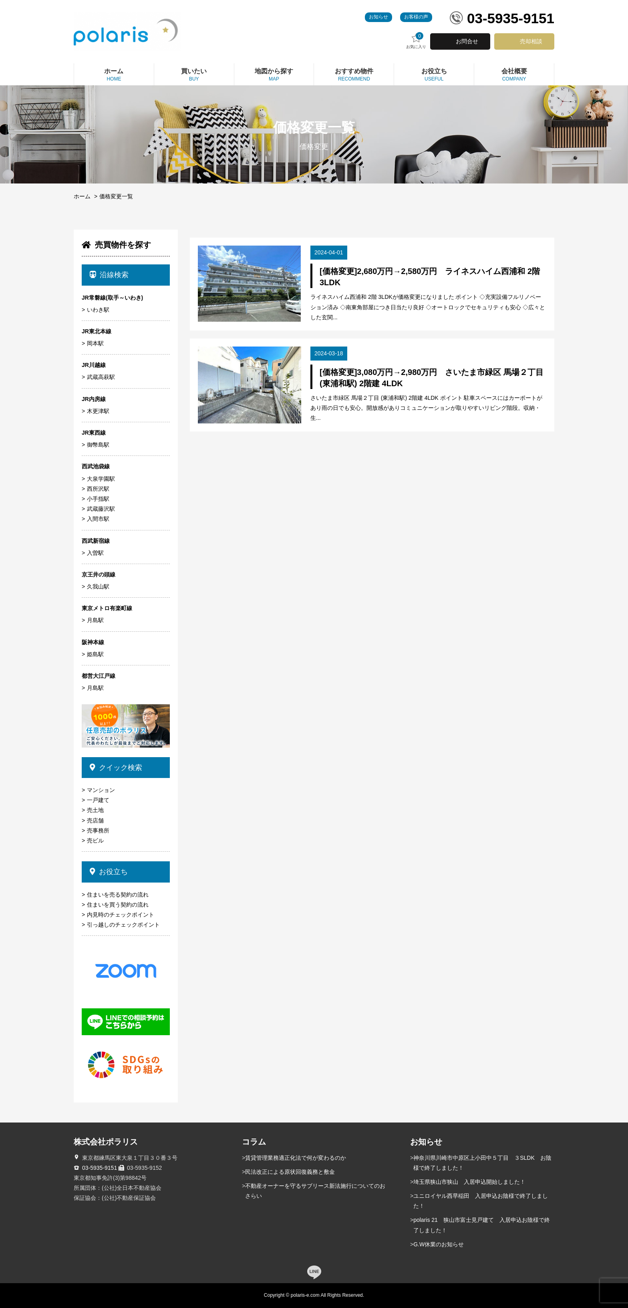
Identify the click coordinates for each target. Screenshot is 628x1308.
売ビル (95, 840)
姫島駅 (95, 654)
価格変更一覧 (116, 196)
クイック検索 (116, 768)
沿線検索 (109, 275)
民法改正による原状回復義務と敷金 (290, 1172)
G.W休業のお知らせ (438, 1244)
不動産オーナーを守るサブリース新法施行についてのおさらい (315, 1191)
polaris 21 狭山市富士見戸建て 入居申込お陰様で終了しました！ (481, 1225)
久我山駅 (98, 586)
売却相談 (531, 41)
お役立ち (109, 872)
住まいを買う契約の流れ (118, 904)
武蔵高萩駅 (101, 377)
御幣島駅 (98, 444)
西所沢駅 (98, 489)
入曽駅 (95, 553)
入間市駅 (98, 519)
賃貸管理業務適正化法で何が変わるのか (295, 1158)
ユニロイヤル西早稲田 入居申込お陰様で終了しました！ (480, 1201)
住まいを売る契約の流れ (118, 894)
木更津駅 (98, 411)
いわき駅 (98, 309)
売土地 (95, 810)
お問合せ (467, 41)
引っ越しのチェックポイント (123, 924)
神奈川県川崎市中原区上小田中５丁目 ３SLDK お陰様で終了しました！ (482, 1163)
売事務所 (98, 830)
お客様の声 (416, 17)
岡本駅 (95, 343)
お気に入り (416, 40)
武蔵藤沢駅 (101, 509)
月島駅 (95, 620)
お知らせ (378, 17)
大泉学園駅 (101, 479)
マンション (101, 790)
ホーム (82, 196)
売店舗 (95, 820)
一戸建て (98, 800)
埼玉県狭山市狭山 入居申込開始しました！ (469, 1182)
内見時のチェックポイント (120, 914)
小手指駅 (98, 499)
